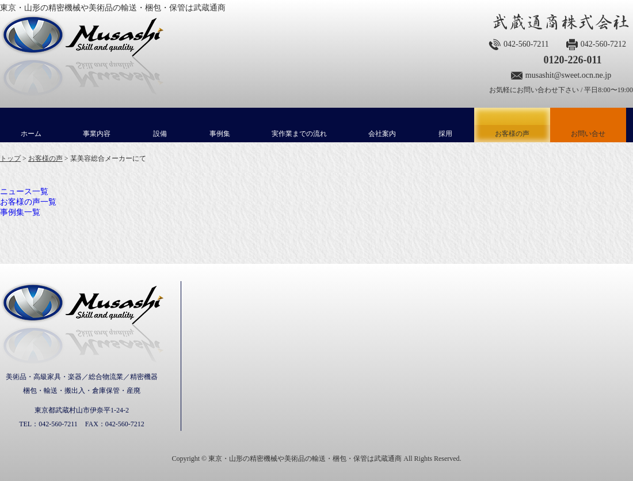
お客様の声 (512, 125)
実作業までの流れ (299, 134)
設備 (160, 134)
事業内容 (96, 134)
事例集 (219, 134)
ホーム (31, 134)
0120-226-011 (572, 60)
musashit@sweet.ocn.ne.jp (568, 75)
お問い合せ (588, 134)
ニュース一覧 (24, 191)
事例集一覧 (20, 212)
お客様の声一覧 (28, 202)
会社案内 (382, 134)
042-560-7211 (526, 44)
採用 (445, 134)
